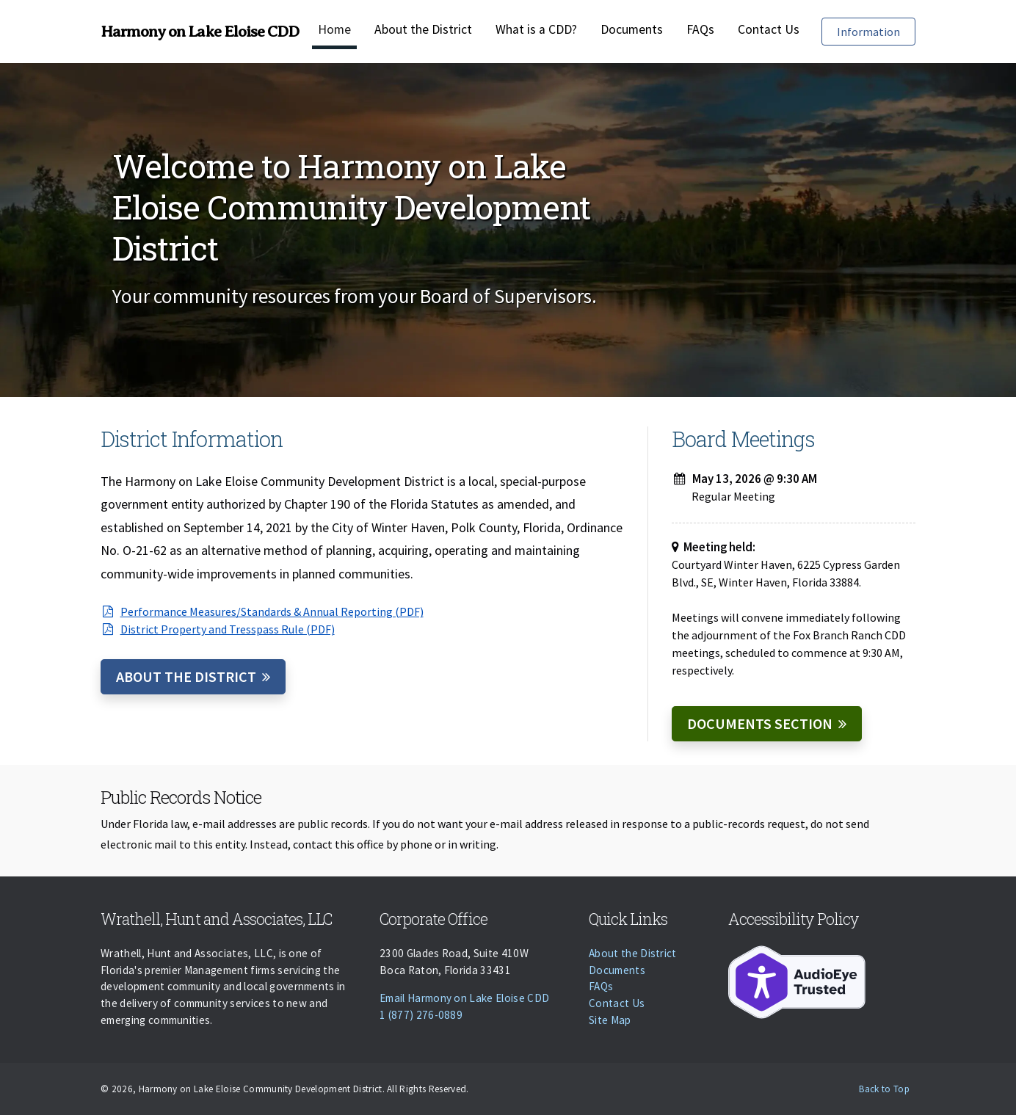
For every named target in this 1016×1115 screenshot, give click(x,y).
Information (875, 30)
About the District (423, 29)
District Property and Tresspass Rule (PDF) (218, 629)
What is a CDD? (536, 29)
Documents (631, 29)
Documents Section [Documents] (759, 723)
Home (334, 29)
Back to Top (884, 1089)
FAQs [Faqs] (700, 29)
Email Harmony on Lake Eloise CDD (464, 998)
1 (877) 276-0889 (421, 1015)
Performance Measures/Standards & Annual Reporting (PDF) (262, 611)
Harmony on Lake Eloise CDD (200, 31)
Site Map (610, 1020)
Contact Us (768, 29)
